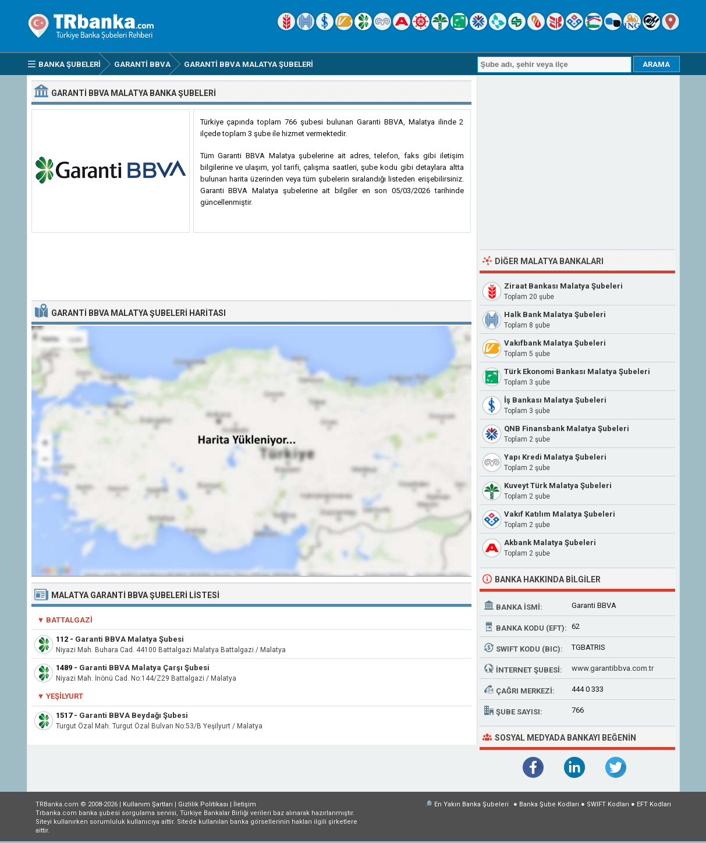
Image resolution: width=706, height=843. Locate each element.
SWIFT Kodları (608, 804)
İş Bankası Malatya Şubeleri (555, 400)
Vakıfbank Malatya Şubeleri (555, 343)
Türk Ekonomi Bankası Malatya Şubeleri (577, 371)
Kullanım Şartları (148, 804)
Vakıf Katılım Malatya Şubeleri (559, 514)
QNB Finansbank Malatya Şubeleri (566, 428)
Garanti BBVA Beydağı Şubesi (133, 715)
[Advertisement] (251, 267)
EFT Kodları (654, 804)
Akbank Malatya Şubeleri (550, 542)
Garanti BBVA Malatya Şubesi (129, 639)
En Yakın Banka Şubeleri (471, 804)
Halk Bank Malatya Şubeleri (555, 314)
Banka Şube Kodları (549, 804)
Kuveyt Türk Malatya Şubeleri (558, 485)
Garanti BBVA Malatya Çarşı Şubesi (144, 667)
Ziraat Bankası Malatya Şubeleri (563, 286)
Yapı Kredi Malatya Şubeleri (555, 457)
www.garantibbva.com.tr (613, 668)
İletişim (244, 804)
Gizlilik (203, 804)
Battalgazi (69, 620)
